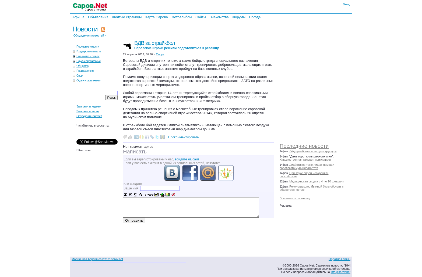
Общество (82, 65)
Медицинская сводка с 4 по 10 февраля (316, 181)
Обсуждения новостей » (90, 35)
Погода (255, 17)
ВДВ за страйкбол (176, 45)
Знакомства (219, 17)
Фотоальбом (181, 17)
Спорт (79, 75)
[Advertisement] (317, 80)
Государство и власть (88, 51)
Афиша (78, 17)
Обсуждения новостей (89, 116)
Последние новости (304, 146)
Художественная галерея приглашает (305, 159)
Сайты (200, 17)
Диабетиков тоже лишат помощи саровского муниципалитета (307, 166)
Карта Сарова (156, 17)
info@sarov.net (340, 272)
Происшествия (84, 70)
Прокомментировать (183, 137)
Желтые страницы (127, 17)
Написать (135, 151)
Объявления (98, 17)
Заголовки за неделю (88, 106)
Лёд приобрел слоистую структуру (313, 151)
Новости (85, 29)
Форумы (238, 17)
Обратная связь (339, 259)
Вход (346, 4)
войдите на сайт (187, 159)
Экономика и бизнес (87, 56)
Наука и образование (88, 61)
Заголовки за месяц (87, 111)
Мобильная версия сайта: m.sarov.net (97, 259)
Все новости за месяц (295, 198)
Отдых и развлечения (88, 80)
